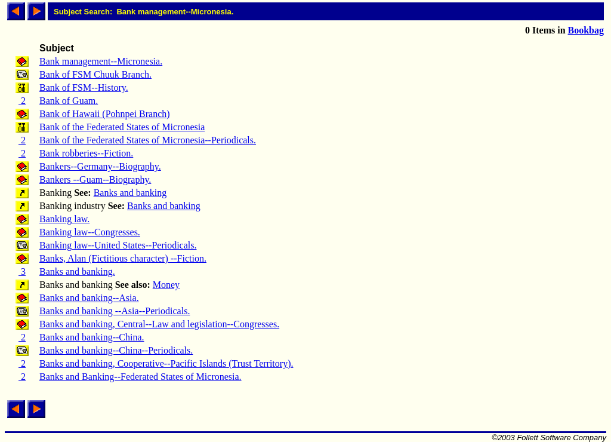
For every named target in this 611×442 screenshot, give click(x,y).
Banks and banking (130, 193)
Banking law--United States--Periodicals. (118, 245)
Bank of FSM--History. (83, 87)
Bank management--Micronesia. (100, 61)
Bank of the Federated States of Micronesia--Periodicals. (147, 140)
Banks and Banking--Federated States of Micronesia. (140, 377)
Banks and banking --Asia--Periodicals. (114, 311)
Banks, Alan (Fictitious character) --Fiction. (122, 258)
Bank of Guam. (68, 101)
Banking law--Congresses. (89, 232)
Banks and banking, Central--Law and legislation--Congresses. (159, 324)
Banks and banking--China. (91, 337)
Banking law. (64, 219)
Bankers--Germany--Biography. (100, 166)
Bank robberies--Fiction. (86, 153)
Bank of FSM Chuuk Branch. (95, 74)
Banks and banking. (77, 271)
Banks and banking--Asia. (89, 298)
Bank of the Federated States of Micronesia (122, 127)
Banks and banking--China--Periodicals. (116, 350)
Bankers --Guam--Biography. (95, 179)
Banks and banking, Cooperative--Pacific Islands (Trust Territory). (166, 363)
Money (166, 285)
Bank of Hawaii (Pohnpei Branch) (104, 114)
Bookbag (586, 30)
